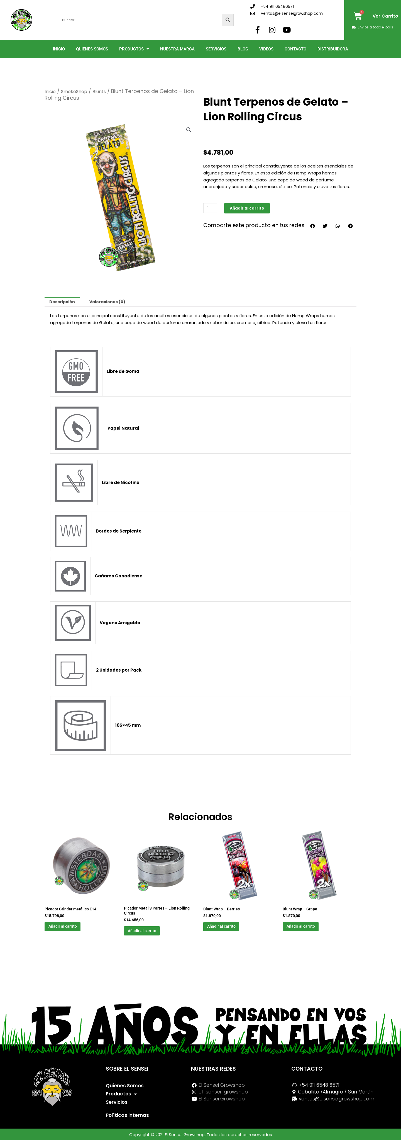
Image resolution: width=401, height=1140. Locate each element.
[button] (189, 130)
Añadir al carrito (249, 208)
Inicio (59, 49)
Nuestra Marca (177, 49)
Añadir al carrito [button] (70, 929)
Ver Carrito (385, 16)
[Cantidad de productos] (210, 208)
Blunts (107, 91)
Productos (134, 49)
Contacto (295, 49)
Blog (243, 49)
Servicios (216, 49)
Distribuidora (332, 49)
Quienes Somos (92, 49)
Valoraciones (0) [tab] (110, 302)
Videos (266, 49)
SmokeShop (78, 91)
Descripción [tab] (63, 302)
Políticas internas (127, 1115)
